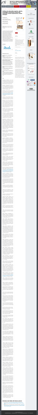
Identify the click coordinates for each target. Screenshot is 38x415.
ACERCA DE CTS (10, 6)
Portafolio (22, 6)
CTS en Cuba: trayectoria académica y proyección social (16, 402)
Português (33, 14)
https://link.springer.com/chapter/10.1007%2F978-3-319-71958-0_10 (7, 275)
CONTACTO (33, 6)
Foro (28, 6)
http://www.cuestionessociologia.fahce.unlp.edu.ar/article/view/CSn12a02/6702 (7, 93)
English (29, 14)
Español (31, 14)
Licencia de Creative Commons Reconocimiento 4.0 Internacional (31, 90)
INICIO (4, 6)
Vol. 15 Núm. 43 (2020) (18, 50)
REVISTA (16, 6)
